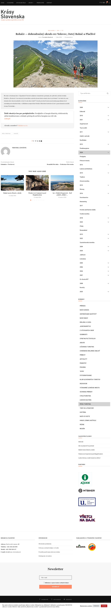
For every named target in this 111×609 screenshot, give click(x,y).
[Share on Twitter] (37, 141)
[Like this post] (33, 141)
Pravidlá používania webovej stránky (49, 552)
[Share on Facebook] (35, 141)
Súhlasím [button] (104, 605)
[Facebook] (43, 600)
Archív (30, 2)
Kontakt (49, 2)
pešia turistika (6, 133)
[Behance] (103, 4)
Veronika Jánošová (47, 37)
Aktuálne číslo (21, 2)
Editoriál (80, 442)
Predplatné (40, 2)
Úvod (2, 2)
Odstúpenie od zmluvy (45, 556)
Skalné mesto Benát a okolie (12, 193)
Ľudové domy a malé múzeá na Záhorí (89, 458)
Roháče (16, 133)
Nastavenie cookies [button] (86, 606)
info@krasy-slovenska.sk (13, 552)
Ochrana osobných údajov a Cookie (49, 548)
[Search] (109, 2)
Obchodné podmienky (45, 544)
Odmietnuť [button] (96, 605)
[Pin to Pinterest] (39, 141)
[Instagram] (101, 4)
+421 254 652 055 (12, 547)
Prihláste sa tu (22, 126)
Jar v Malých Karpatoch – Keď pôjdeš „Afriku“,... (62, 194)
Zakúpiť (7, 118)
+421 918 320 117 (10, 549)
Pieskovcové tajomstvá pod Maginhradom (37, 194)
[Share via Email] (41, 141)
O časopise (10, 2)
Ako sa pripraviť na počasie (86, 446)
